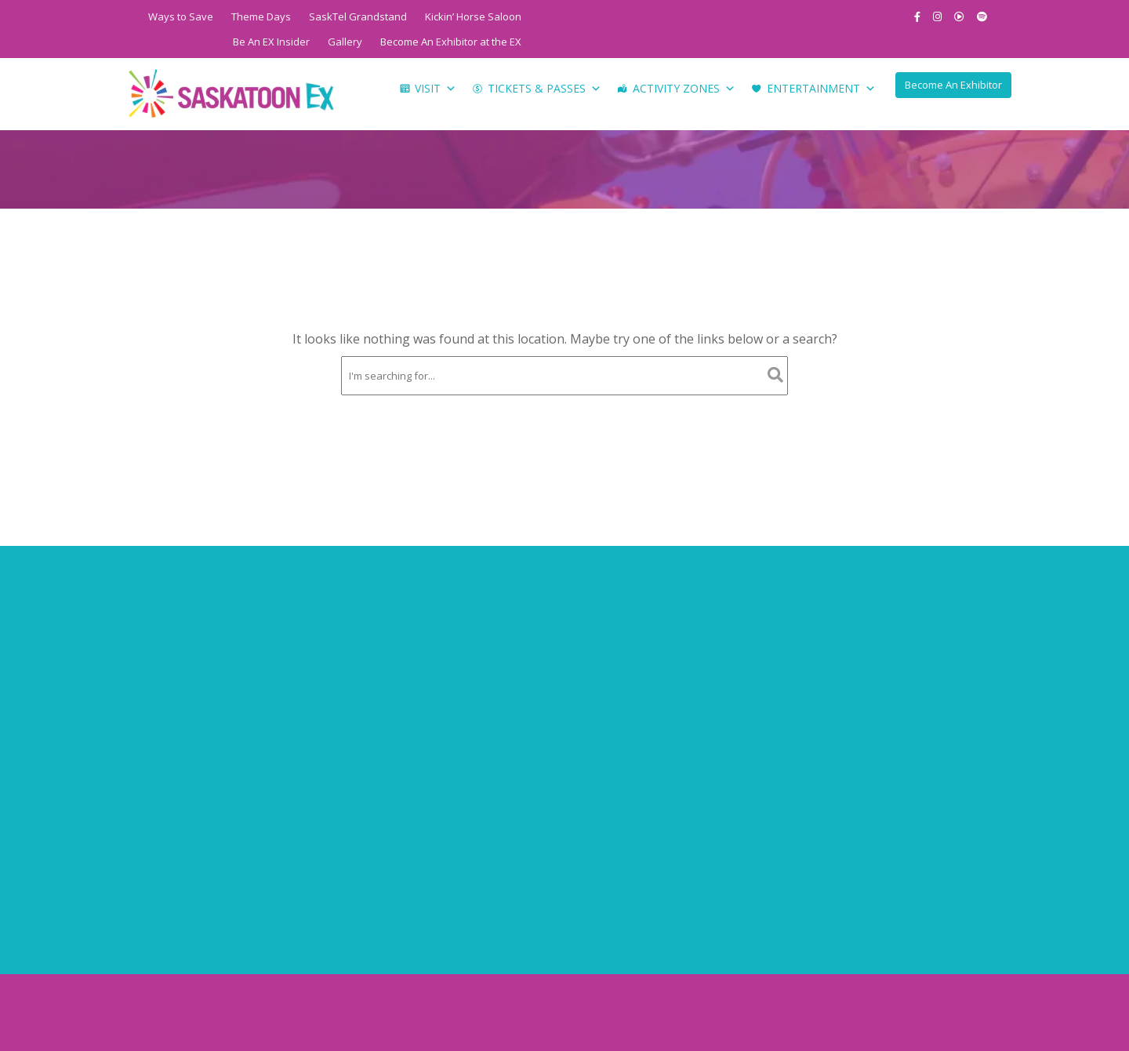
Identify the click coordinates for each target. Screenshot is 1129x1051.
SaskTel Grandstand (358, 16)
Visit (435, 88)
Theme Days (261, 16)
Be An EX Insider (271, 42)
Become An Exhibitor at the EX (450, 42)
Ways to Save (180, 16)
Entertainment (821, 88)
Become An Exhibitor (953, 85)
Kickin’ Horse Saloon (473, 16)
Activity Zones (684, 88)
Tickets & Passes (544, 88)
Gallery (345, 42)
